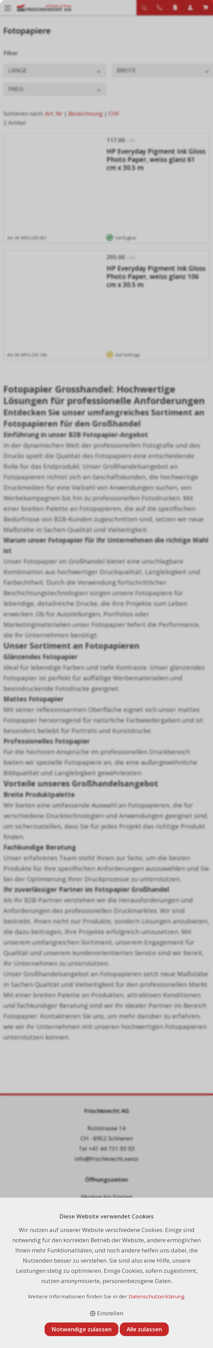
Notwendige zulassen (81, 1329)
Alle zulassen (144, 1329)
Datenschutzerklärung (156, 1296)
